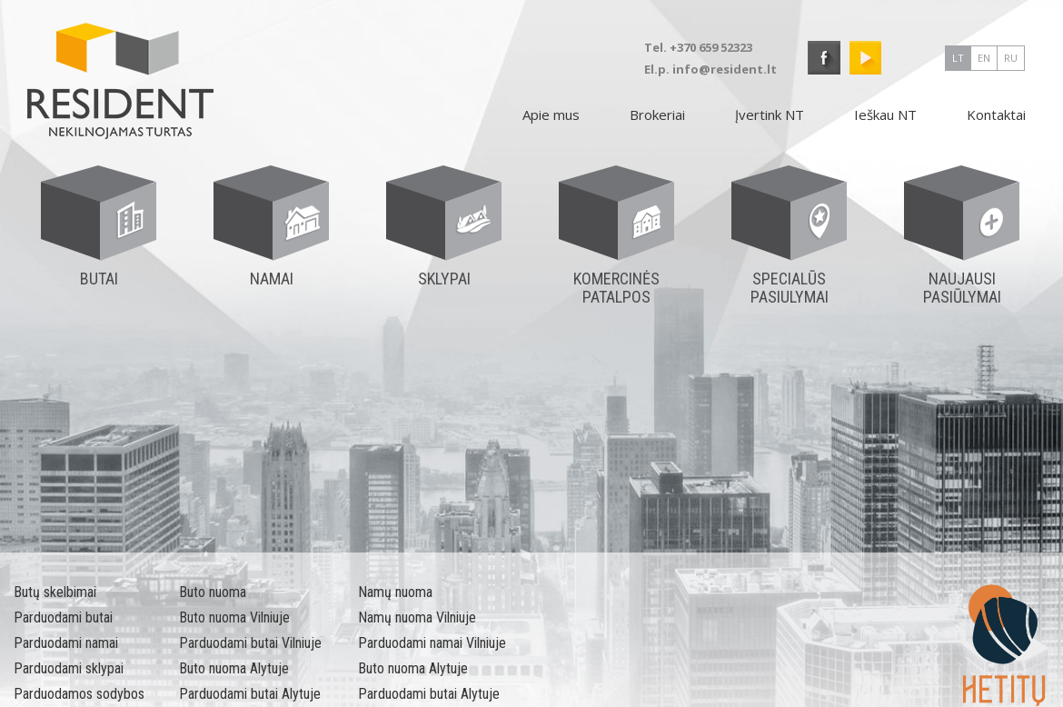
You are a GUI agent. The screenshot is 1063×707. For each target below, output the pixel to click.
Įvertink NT (769, 114)
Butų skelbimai (55, 592)
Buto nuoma (212, 592)
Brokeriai (657, 114)
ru (1011, 58)
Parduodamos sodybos (79, 693)
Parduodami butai (63, 617)
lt (958, 58)
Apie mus (551, 114)
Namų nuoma (395, 592)
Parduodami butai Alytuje (250, 693)
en (984, 58)
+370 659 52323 (711, 47)
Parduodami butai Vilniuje (250, 643)
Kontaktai (996, 114)
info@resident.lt (724, 69)
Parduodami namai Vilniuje (432, 643)
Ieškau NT (885, 114)
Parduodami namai (66, 643)
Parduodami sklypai (69, 668)
